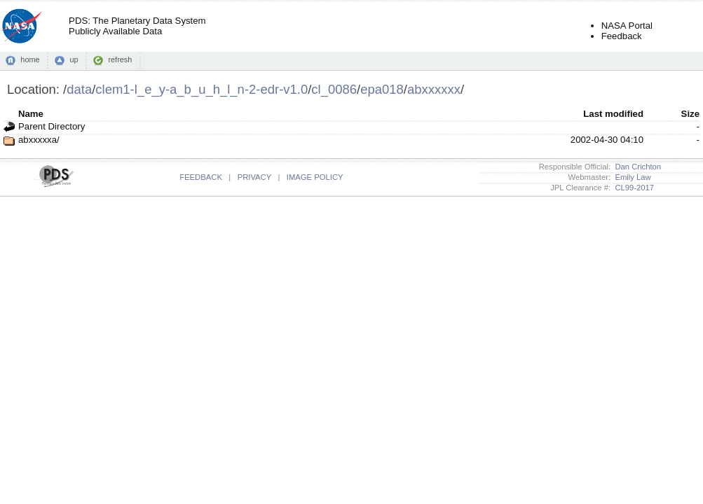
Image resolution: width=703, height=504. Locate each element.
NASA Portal (627, 25)
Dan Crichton (635, 166)
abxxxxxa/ (39, 139)
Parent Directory (51, 126)
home (29, 59)
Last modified (613, 113)
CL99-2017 (632, 187)
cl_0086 (334, 89)
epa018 (382, 89)
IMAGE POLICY (315, 177)
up (73, 59)
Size (690, 113)
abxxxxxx (433, 89)
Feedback (621, 36)
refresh (120, 59)
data (79, 89)
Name (30, 113)
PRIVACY (254, 177)
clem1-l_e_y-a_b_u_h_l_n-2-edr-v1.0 (201, 89)
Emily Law (630, 177)
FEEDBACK (200, 177)
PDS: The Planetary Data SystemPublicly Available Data (137, 25)
